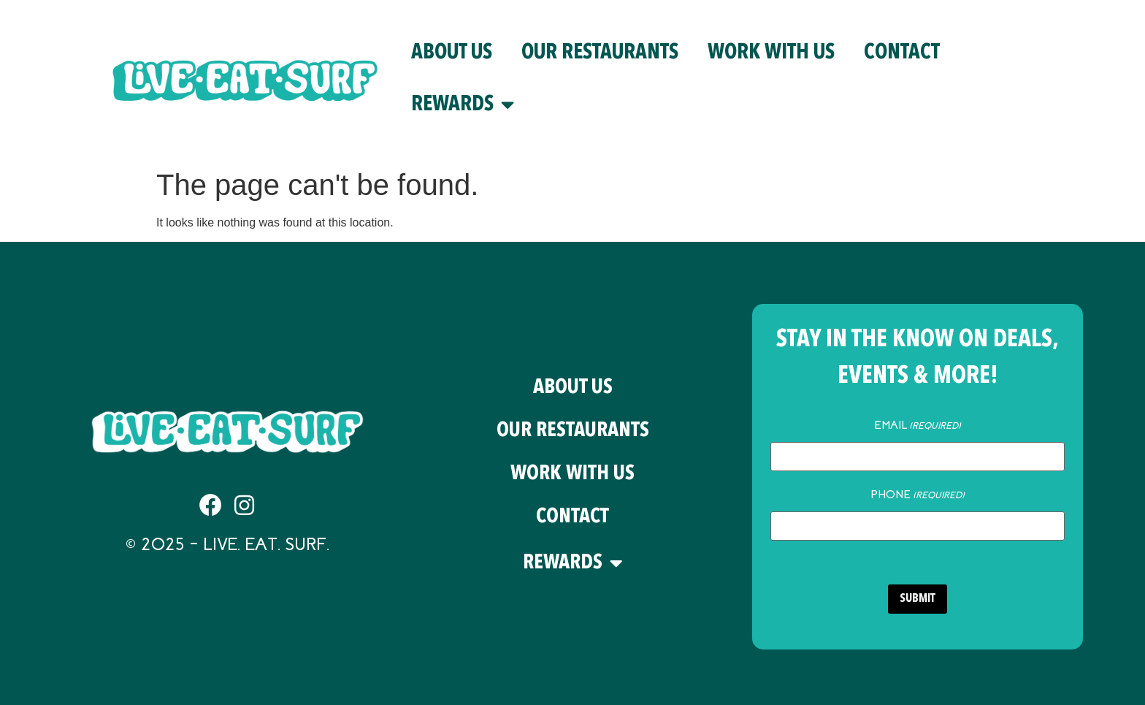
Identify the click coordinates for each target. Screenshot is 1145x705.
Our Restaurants (599, 53)
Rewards (462, 105)
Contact (902, 53)
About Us (451, 53)
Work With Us (771, 53)
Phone (917, 494)
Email (917, 425)
